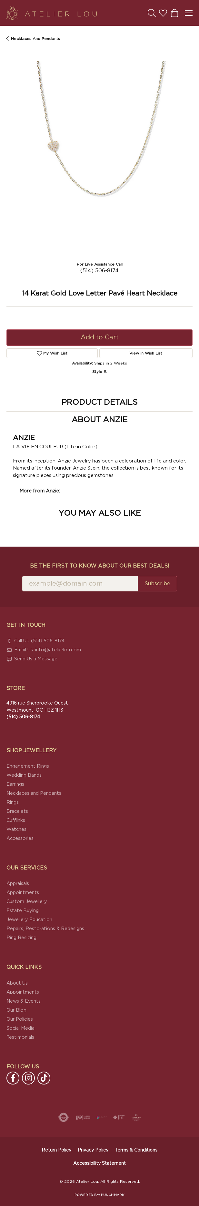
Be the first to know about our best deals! (99, 566)
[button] (152, 12)
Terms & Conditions (136, 1150)
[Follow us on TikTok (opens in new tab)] (43, 1078)
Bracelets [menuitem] (17, 811)
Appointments (22, 892)
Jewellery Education (29, 919)
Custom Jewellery (26, 901)
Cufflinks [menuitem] (15, 820)
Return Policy (56, 1150)
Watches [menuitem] (16, 829)
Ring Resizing (21, 937)
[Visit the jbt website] (119, 1117)
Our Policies (19, 1019)
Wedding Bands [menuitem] (24, 775)
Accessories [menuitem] (20, 838)
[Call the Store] (23, 717)
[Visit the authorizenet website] (64, 1117)
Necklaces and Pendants (35, 39)
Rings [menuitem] (12, 802)
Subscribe (157, 583)
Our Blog (16, 1010)
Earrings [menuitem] (15, 784)
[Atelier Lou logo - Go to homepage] (51, 13)
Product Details (99, 402)
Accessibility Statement (99, 1163)
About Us (17, 983)
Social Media (20, 1028)
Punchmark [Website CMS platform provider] (112, 1195)
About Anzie (100, 420)
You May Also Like (99, 513)
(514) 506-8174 (99, 270)
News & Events (23, 1001)
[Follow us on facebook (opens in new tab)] (12, 1078)
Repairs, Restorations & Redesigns (45, 928)
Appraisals (17, 883)
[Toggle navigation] (189, 13)
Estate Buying (22, 910)
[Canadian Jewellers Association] (101, 1117)
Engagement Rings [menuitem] (27, 766)
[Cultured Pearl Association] (136, 1117)
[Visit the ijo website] (83, 1117)
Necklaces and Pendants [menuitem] (33, 793)
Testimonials (20, 1037)
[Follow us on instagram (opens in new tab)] (28, 1078)
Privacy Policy (93, 1150)
